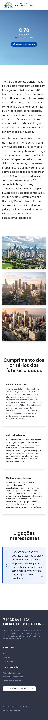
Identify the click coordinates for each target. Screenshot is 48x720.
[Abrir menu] (43, 4)
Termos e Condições (11, 710)
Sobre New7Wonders (12, 681)
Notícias (6, 657)
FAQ (5, 653)
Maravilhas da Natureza (13, 677)
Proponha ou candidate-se (19, 689)
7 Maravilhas (24, 5)
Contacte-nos (8, 661)
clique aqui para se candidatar (27, 576)
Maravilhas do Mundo (12, 673)
